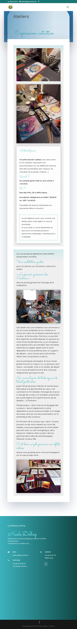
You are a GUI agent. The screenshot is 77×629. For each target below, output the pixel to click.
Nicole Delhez (22, 534)
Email (14, 552)
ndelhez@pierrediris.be (20, 555)
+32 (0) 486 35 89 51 (19, 566)
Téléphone (16, 560)
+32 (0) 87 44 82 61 (19, 563)
